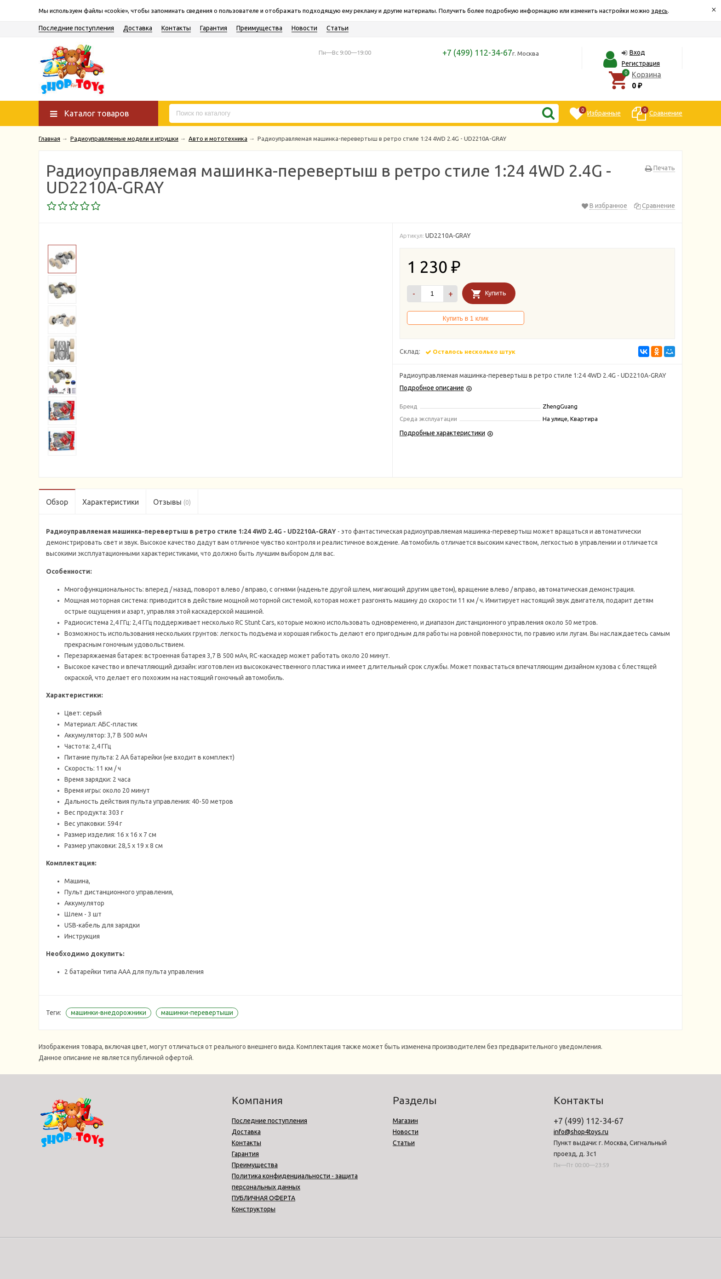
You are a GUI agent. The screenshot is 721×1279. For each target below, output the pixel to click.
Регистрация (641, 63)
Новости (304, 28)
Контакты (176, 28)
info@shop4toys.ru (581, 1131)
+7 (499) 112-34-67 (477, 52)
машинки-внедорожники (108, 1012)
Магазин (405, 1120)
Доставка (137, 28)
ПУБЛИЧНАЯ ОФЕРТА (263, 1198)
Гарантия (213, 28)
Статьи (337, 28)
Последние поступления (76, 28)
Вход (637, 52)
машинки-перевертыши (197, 1012)
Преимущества (259, 28)
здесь (659, 10)
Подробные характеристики (442, 433)
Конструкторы (253, 1209)
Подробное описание (432, 388)
